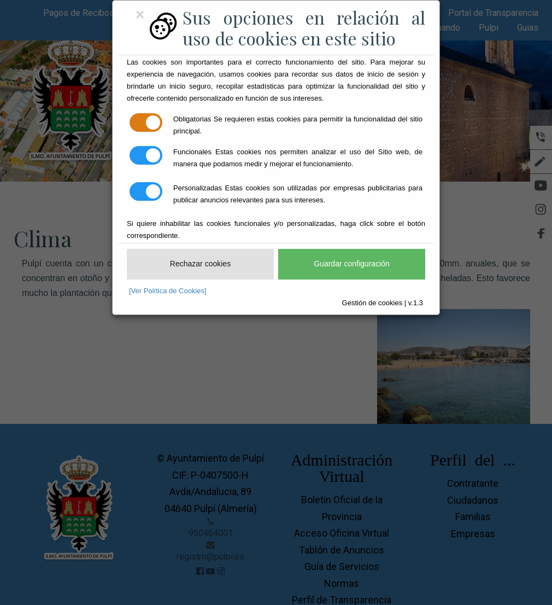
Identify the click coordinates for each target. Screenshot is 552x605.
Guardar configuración (352, 263)
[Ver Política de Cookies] (168, 291)
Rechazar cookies (200, 263)
